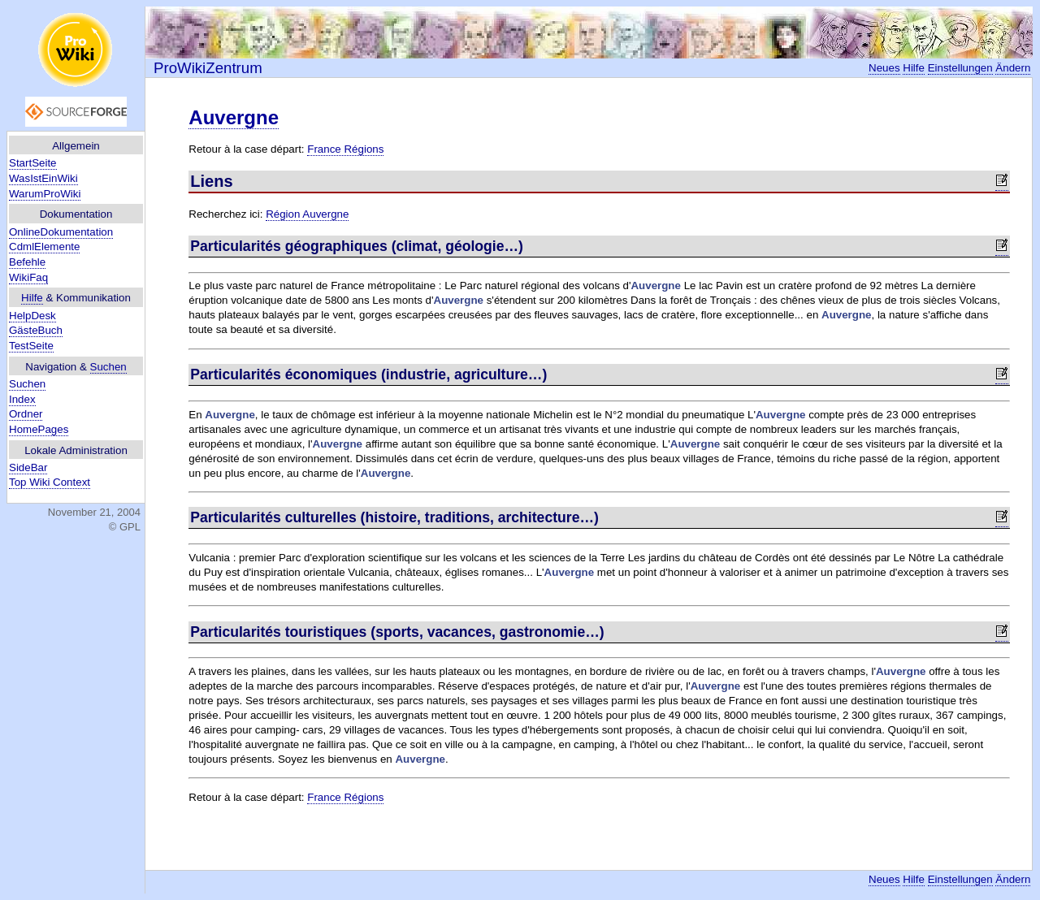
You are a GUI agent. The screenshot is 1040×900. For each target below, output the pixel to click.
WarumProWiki (44, 194)
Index (22, 399)
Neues (884, 68)
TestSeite (31, 346)
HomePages (38, 429)
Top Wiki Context (49, 482)
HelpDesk (32, 315)
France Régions (345, 149)
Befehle (27, 262)
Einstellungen (960, 68)
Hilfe (32, 298)
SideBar (28, 467)
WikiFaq (28, 277)
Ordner (25, 414)
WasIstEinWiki (43, 178)
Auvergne (233, 117)
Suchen (108, 367)
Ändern (1012, 68)
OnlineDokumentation (61, 232)
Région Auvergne (307, 214)
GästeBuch (36, 330)
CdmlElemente (44, 246)
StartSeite (33, 163)
